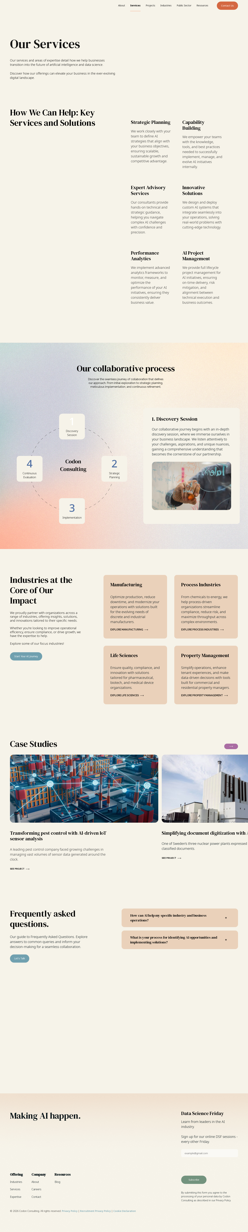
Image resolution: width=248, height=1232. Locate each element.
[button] (231, 746)
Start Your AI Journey (26, 656)
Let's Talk (19, 966)
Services (135, 5)
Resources (202, 5)
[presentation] (207, 1166)
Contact (36, 1197)
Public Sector (184, 5)
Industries (166, 5)
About (121, 5)
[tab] (72, 426)
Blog (57, 1182)
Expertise (15, 1197)
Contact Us (227, 5)
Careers (36, 1189)
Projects (150, 5)
